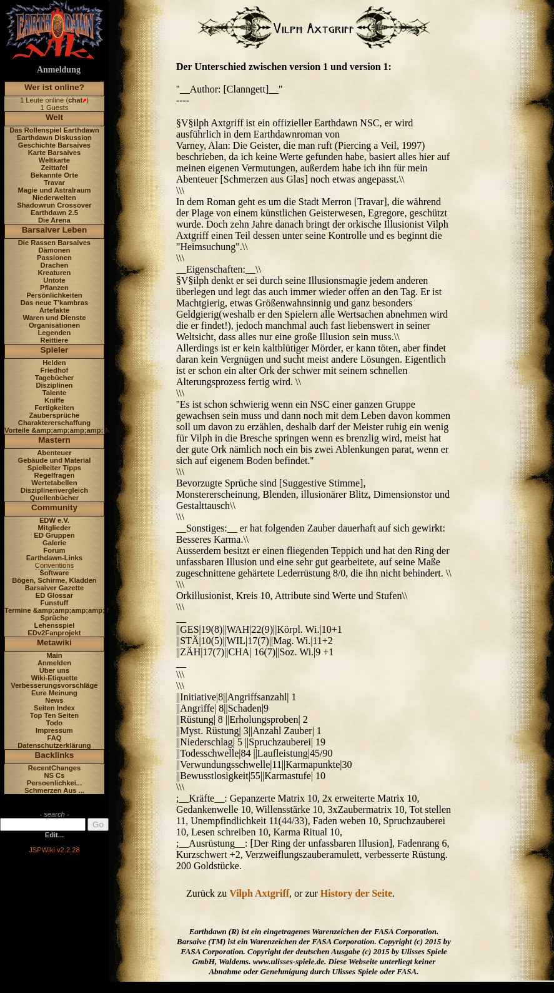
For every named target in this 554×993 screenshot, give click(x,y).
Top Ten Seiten (54, 715)
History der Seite (356, 893)
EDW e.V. (54, 520)
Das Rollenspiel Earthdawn (54, 130)
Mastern (54, 440)
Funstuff (55, 603)
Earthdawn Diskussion (54, 137)
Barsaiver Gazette (54, 588)
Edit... (54, 835)
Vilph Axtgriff (259, 893)
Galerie (54, 543)
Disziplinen (54, 385)
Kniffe (54, 400)
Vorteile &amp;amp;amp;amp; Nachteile (70, 430)
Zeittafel (54, 167)
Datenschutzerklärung (54, 745)
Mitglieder (54, 528)
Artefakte (54, 310)
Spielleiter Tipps (54, 467)
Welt (54, 117)
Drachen (55, 265)
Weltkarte (54, 160)
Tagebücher (54, 377)
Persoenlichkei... (54, 783)
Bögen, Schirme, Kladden (54, 580)
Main (54, 655)
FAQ (54, 738)
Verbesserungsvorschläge (54, 685)
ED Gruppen (54, 535)
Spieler (55, 350)
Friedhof (55, 370)
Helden (54, 362)
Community (54, 507)
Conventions (54, 565)
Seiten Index (54, 708)
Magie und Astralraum (54, 190)
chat (75, 100)
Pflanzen (54, 287)
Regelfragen (54, 475)
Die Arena (54, 220)
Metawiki (54, 642)
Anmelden (54, 663)
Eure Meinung (54, 693)
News (54, 700)
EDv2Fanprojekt (54, 633)
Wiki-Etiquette (54, 678)
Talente (54, 392)
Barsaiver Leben (54, 229)
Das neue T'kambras (54, 302)
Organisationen (54, 325)
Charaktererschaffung (54, 422)
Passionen (54, 257)
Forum (55, 550)
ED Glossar (54, 595)
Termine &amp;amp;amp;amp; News (64, 610)
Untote (54, 280)
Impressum (54, 730)
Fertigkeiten (54, 407)
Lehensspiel (54, 625)
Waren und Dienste (54, 317)
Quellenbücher (54, 498)
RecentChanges (54, 768)
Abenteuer (54, 452)
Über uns (54, 670)
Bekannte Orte (54, 175)
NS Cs (54, 775)
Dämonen (54, 250)
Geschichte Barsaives (54, 145)
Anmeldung (59, 69)
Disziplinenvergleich (54, 490)
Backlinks (54, 755)
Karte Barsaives (54, 152)
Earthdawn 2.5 (54, 212)
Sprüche (55, 618)
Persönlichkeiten (54, 295)
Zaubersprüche (54, 415)
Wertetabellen (54, 482)
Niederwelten (54, 197)
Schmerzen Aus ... (54, 790)
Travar (54, 182)
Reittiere (55, 340)
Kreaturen (54, 272)
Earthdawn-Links (54, 558)
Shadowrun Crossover (54, 205)
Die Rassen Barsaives (54, 242)
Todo (54, 723)
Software (54, 573)
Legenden (54, 332)
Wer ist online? (54, 87)
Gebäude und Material (54, 460)
